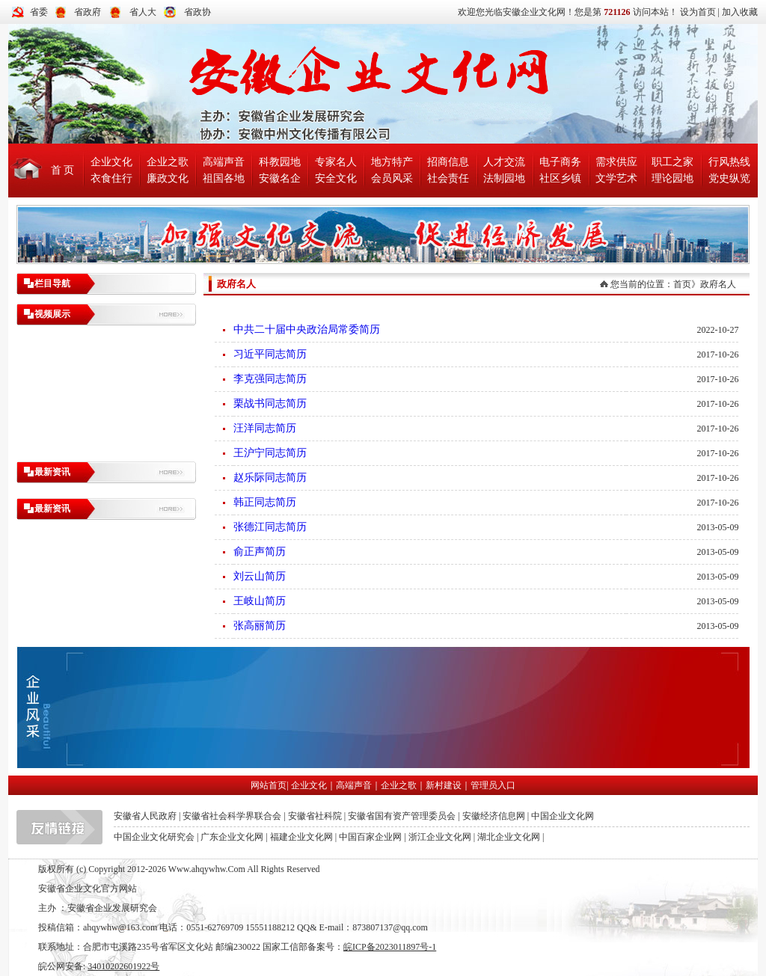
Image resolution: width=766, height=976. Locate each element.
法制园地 (504, 178)
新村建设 (444, 785)
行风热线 (729, 162)
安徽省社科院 (315, 816)
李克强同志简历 (270, 378)
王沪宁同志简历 (270, 452)
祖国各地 (224, 178)
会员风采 (392, 178)
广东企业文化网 (231, 837)
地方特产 (392, 162)
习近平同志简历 (270, 354)
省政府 (87, 12)
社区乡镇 (560, 178)
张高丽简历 (259, 625)
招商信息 (448, 162)
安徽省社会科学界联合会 (232, 816)
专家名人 (336, 162)
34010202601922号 (123, 966)
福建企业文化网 (301, 837)
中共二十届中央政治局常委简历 (306, 329)
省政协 (197, 12)
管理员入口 (493, 785)
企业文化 (111, 162)
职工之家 (672, 162)
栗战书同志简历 (270, 403)
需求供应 (616, 162)
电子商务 (560, 162)
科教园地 (280, 162)
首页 (682, 284)
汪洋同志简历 (264, 428)
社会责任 (448, 178)
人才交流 (504, 162)
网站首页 (269, 785)
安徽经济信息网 (493, 816)
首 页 (63, 170)
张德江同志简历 (270, 526)
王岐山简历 (259, 601)
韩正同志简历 (264, 502)
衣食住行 (111, 178)
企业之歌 (168, 162)
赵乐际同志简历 (270, 477)
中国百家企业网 (370, 837)
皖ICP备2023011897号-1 (389, 947)
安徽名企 (280, 178)
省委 (39, 12)
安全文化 (336, 178)
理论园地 (672, 178)
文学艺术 (616, 178)
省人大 (142, 12)
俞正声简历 (259, 551)
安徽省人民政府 (145, 816)
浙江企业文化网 (439, 837)
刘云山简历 (259, 576)
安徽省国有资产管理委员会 (402, 816)
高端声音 (224, 162)
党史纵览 (729, 178)
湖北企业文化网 (508, 837)
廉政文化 (168, 178)
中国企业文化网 (562, 816)
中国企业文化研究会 (154, 837)
